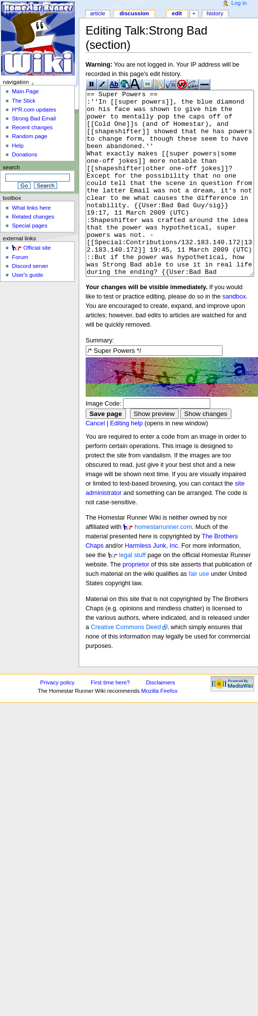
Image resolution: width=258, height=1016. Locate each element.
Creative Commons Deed (126, 664)
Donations (24, 154)
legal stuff (132, 592)
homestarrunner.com (163, 564)
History (215, 13)
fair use (199, 610)
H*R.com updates (34, 110)
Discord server (30, 266)
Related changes (33, 217)
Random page (29, 136)
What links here (31, 208)
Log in (239, 3)
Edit (177, 13)
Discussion (134, 13)
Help (18, 146)
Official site (37, 248)
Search (11, 167)
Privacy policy (57, 719)
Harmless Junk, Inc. (152, 582)
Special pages (29, 225)
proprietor (136, 601)
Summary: (100, 377)
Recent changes (32, 127)
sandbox (234, 333)
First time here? (110, 719)
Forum (20, 257)
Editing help (126, 460)
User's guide (27, 275)
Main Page (25, 91)
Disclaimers (160, 719)
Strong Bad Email (34, 118)
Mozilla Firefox (159, 728)
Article (97, 13)
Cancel (95, 460)
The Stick (23, 101)
